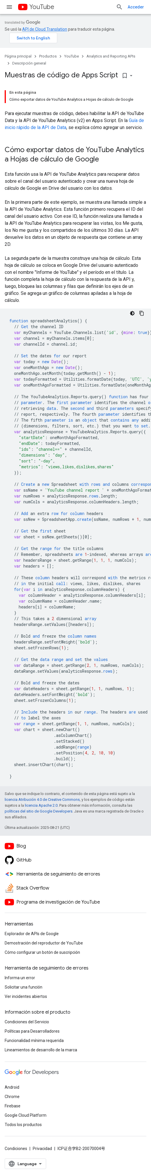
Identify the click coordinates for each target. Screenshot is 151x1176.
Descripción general (29, 63)
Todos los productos (23, 1124)
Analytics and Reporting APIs (110, 56)
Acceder (136, 7)
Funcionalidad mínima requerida (34, 1040)
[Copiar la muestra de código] (141, 313)
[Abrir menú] (9, 7)
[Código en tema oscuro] (132, 313)
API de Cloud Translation (44, 29)
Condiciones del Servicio (27, 1022)
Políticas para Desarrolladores (32, 1031)
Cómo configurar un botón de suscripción (42, 952)
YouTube (41, 7)
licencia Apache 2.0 (41, 805)
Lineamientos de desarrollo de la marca (41, 1050)
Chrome (12, 1096)
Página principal (18, 56)
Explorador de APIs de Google (32, 933)
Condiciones (16, 1148)
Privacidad (42, 1148)
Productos (48, 56)
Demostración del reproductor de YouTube (44, 943)
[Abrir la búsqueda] (119, 7)
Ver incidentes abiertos (26, 996)
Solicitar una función (23, 987)
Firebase (12, 1106)
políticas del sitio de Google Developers (38, 811)
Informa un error (20, 977)
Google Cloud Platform (25, 1115)
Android (12, 1087)
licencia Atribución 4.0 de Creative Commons (42, 799)
